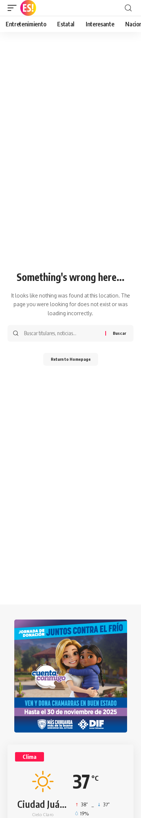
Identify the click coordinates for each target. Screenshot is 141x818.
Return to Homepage (71, 359)
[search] (128, 8)
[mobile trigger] (14, 8)
